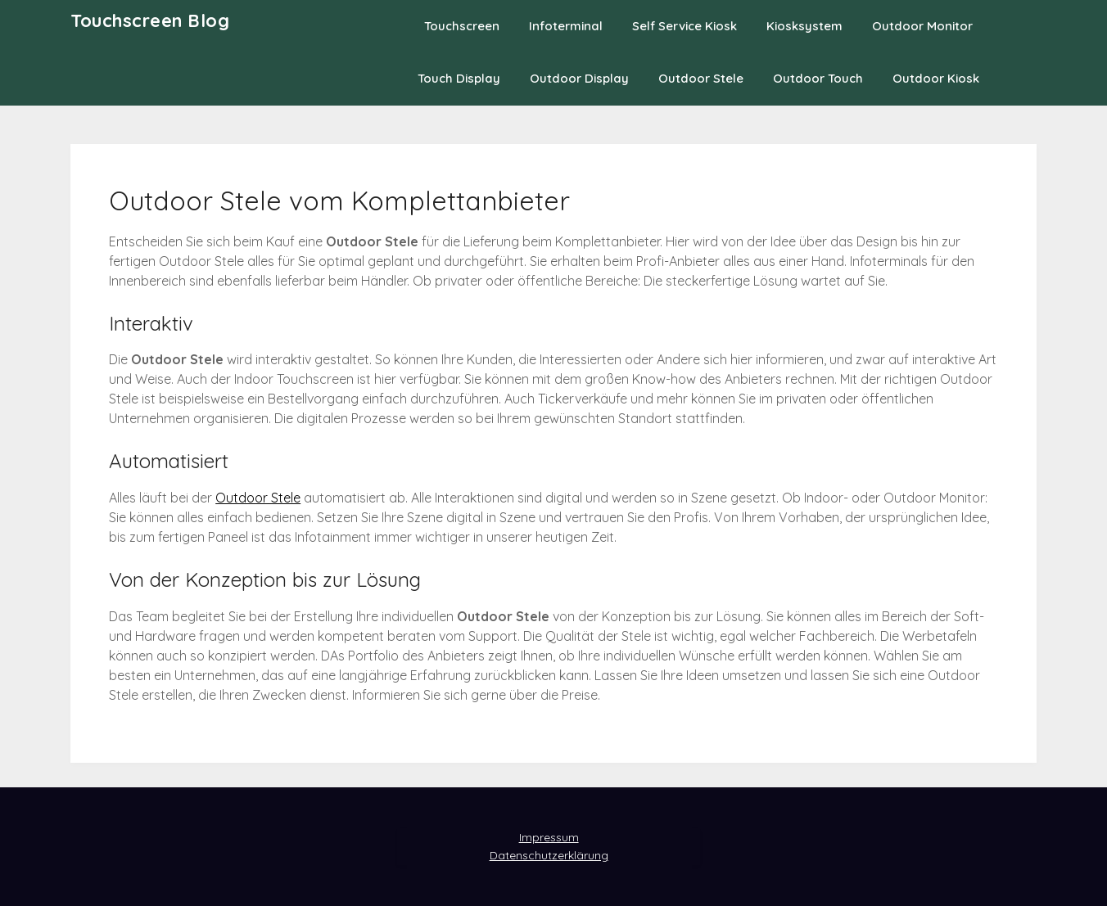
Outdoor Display (579, 78)
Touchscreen (461, 26)
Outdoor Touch (818, 78)
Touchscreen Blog (149, 20)
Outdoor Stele (700, 78)
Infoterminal (566, 26)
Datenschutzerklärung (549, 855)
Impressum (549, 837)
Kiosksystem (804, 26)
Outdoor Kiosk (935, 78)
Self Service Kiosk (684, 26)
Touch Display (459, 78)
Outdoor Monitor (922, 26)
